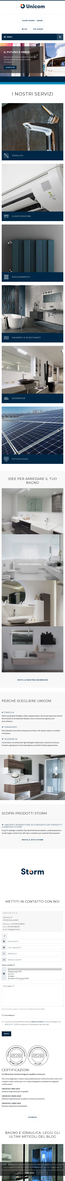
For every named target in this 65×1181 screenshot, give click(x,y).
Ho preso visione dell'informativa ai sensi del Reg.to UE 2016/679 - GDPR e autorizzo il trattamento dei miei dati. (32, 1023)
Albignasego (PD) (35, 971)
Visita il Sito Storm (32, 840)
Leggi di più (29, 1173)
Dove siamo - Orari (32, 21)
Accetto (42, 1173)
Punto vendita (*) (8, 965)
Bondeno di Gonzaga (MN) (35, 978)
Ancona (35, 974)
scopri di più (10, 67)
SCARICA (32, 1117)
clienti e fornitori (37, 1022)
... (35, 969)
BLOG (24, 29)
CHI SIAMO (38, 29)
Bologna (35, 976)
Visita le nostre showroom (32, 680)
